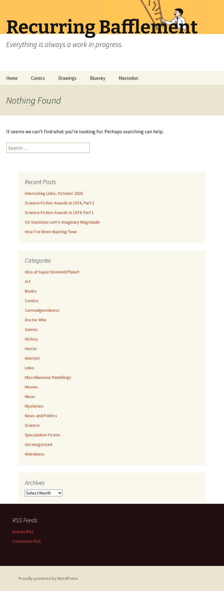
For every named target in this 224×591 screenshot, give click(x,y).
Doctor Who (35, 320)
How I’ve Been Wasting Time (51, 231)
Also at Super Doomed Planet (52, 272)
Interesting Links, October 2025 (54, 193)
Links (29, 367)
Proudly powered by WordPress (48, 578)
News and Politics (41, 415)
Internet (32, 358)
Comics (38, 78)
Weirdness (35, 454)
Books (31, 291)
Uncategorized (38, 444)
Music (30, 396)
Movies (31, 387)
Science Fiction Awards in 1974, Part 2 (59, 203)
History (31, 339)
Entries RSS (23, 531)
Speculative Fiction (42, 435)
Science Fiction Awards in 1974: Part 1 (59, 212)
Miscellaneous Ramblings (48, 377)
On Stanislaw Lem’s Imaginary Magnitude (62, 222)
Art (27, 281)
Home (12, 78)
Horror (31, 348)
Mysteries (34, 406)
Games (31, 329)
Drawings (67, 78)
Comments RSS (26, 541)
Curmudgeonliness (42, 310)
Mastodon (128, 78)
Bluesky (97, 78)
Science (32, 425)
